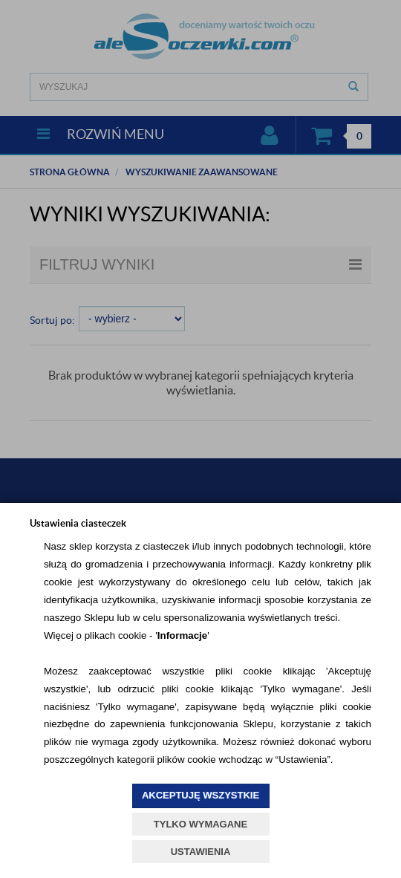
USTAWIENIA (201, 851)
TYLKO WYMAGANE (200, 824)
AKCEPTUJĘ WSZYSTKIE (200, 795)
